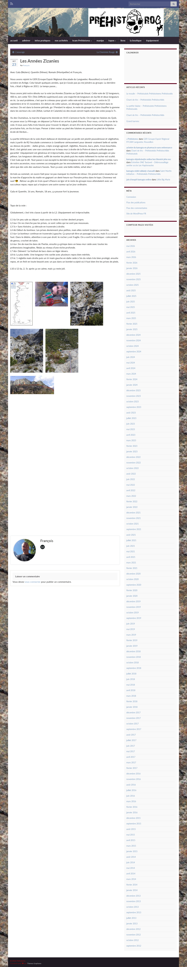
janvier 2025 (131, 329)
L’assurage (20, 52)
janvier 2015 (131, 851)
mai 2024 (130, 362)
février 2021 (131, 568)
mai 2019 (130, 629)
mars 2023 (131, 440)
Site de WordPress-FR (136, 213)
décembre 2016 (133, 773)
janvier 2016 (131, 812)
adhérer (26, 40)
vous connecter (32, 581)
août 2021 (131, 535)
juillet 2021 (131, 540)
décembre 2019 (133, 601)
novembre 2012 (133, 934)
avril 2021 (130, 557)
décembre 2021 (133, 512)
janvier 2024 (131, 385)
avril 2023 (130, 435)
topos (112, 40)
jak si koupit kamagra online (138, 179)
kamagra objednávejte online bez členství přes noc (148, 159)
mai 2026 (130, 246)
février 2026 (131, 262)
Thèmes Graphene (34, 963)
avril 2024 (130, 368)
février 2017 (131, 768)
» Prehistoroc (132, 139)
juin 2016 (130, 796)
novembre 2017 (133, 718)
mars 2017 (131, 762)
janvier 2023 (131, 451)
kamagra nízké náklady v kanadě (140, 171)
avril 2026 (130, 251)
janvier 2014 (131, 890)
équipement (152, 40)
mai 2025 (130, 307)
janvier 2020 (131, 596)
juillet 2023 (131, 418)
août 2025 (131, 290)
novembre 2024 (133, 340)
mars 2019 (131, 635)
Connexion (131, 197)
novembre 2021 (133, 518)
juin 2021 (130, 546)
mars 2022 (131, 496)
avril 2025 (130, 312)
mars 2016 (131, 801)
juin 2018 (130, 679)
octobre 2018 (132, 662)
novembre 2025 (133, 279)
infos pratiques (42, 40)
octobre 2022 (132, 468)
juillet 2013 (131, 918)
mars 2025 (131, 318)
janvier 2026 (131, 268)
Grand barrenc (132, 121)
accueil (14, 40)
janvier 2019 (131, 646)
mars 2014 (131, 879)
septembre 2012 (133, 945)
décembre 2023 (133, 390)
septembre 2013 (133, 912)
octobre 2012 (132, 940)
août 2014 (131, 857)
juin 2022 (130, 479)
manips (100, 40)
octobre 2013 (132, 907)
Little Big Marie (163, 179)
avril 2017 (130, 757)
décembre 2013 (133, 896)
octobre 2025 (132, 285)
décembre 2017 (133, 712)
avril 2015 (130, 840)
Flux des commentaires (136, 208)
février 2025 (131, 324)
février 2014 (131, 884)
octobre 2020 (132, 579)
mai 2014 (130, 868)
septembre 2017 (133, 729)
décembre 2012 (133, 929)
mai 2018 (130, 684)
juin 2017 (130, 746)
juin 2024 (130, 357)
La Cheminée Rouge (106, 52)
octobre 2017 (132, 723)
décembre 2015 (133, 818)
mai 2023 (130, 429)
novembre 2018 (133, 657)
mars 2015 (131, 846)
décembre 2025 (133, 274)
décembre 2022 (133, 457)
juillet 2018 (131, 673)
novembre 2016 (133, 779)
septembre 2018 (133, 668)
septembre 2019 (133, 618)
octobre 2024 (132, 346)
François (26, 65)
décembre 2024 (133, 335)
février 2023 (131, 446)
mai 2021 (130, 551)
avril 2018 (130, 690)
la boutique (136, 40)
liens (123, 40)
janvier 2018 (131, 707)
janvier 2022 (131, 507)
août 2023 (131, 412)
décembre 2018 (133, 651)
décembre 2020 (133, 573)
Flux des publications (135, 202)
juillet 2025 (131, 296)
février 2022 (131, 501)
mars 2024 (131, 374)
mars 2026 (131, 257)
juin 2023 (130, 423)
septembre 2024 (133, 351)
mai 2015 (130, 834)
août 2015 (131, 829)
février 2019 (131, 640)
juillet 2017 (131, 740)
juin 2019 (130, 623)
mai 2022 (130, 485)
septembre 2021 (133, 529)
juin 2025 (130, 301)
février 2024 (131, 379)
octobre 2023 (132, 401)
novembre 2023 (133, 396)
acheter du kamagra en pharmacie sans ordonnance (149, 147)
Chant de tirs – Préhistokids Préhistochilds (145, 99)
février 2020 (131, 590)
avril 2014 (130, 873)
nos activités (61, 40)
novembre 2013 (133, 901)
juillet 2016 (131, 790)
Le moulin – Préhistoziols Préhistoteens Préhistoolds (149, 93)
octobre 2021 (132, 523)
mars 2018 (131, 696)
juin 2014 (130, 862)
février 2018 (131, 701)
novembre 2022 (133, 462)
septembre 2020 (133, 585)
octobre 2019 (132, 612)
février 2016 (131, 807)
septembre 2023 (133, 407)
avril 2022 (130, 490)
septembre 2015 (133, 823)
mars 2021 (131, 562)
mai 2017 (130, 751)
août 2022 (131, 473)
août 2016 (131, 784)
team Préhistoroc (82, 40)
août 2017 (131, 734)
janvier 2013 (131, 923)
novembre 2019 (133, 607)
